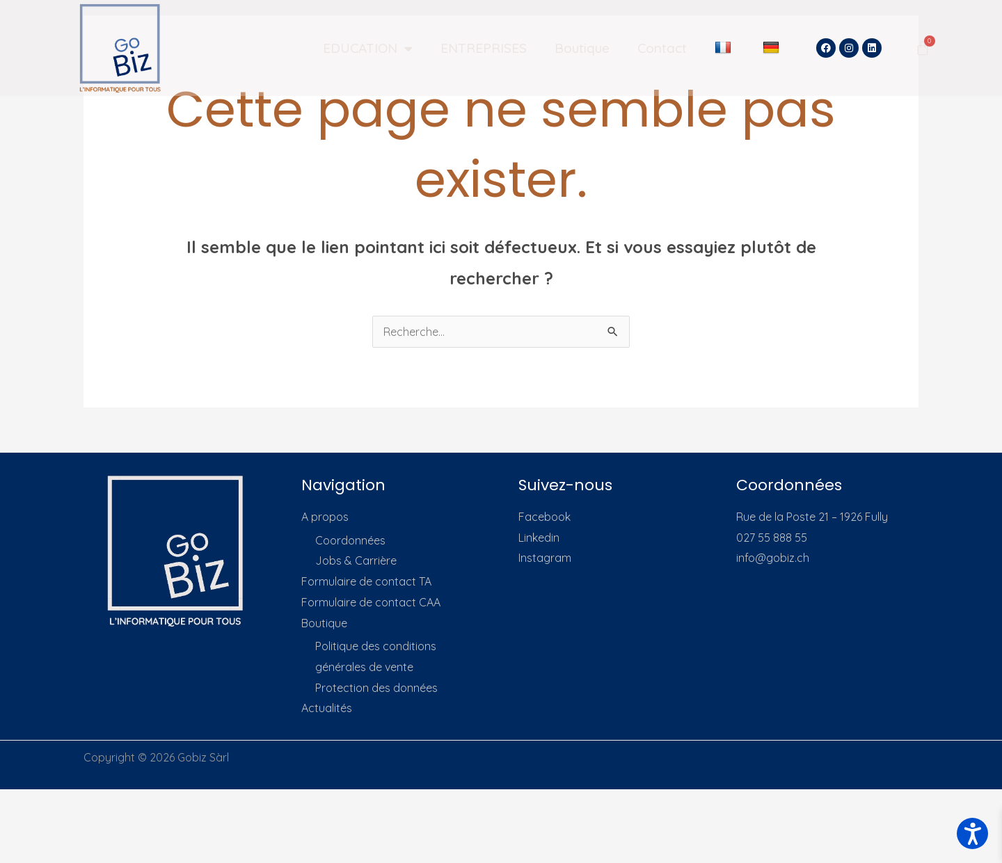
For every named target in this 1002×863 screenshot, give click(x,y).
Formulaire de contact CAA (370, 602)
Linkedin (538, 538)
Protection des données (376, 688)
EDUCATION (368, 48)
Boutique (582, 48)
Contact (662, 48)
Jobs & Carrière (356, 560)
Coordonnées (350, 540)
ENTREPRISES (483, 48)
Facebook (544, 517)
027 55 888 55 (771, 538)
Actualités (326, 708)
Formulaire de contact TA (366, 581)
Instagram (544, 558)
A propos (325, 517)
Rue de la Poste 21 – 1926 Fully (812, 517)
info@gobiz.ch (772, 558)
